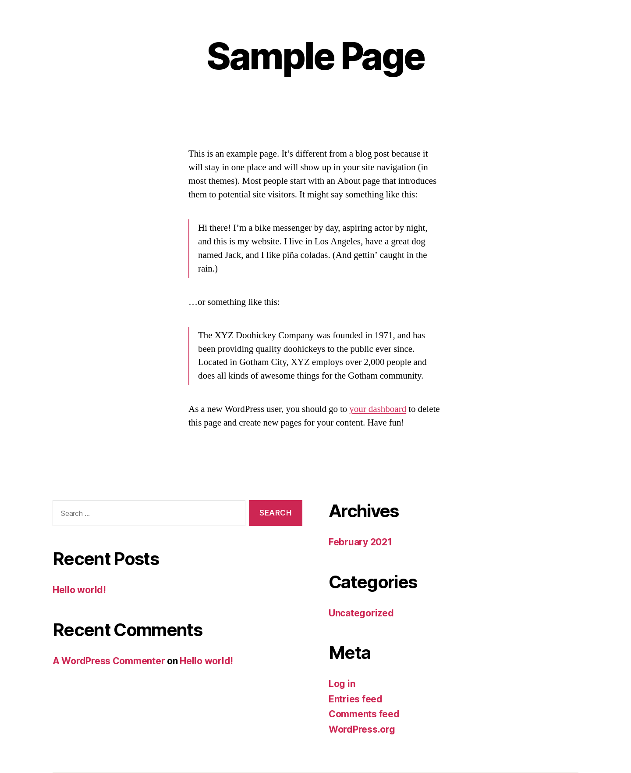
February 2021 (360, 542)
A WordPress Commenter (109, 660)
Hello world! (79, 589)
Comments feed (364, 714)
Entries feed (356, 699)
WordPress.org (362, 729)
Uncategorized (361, 613)
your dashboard (377, 409)
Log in (342, 683)
